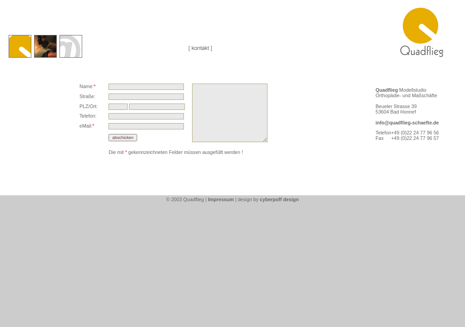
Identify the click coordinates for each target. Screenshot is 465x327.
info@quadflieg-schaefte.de (407, 122)
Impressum (221, 199)
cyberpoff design (279, 199)
